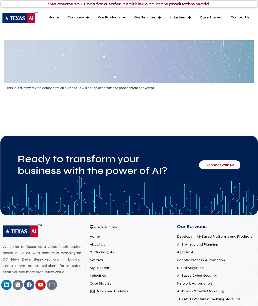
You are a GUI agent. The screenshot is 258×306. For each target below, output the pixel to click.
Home (53, 17)
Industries (180, 17)
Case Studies (211, 17)
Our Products (112, 17)
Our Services (147, 17)
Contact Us (240, 17)
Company (78, 17)
